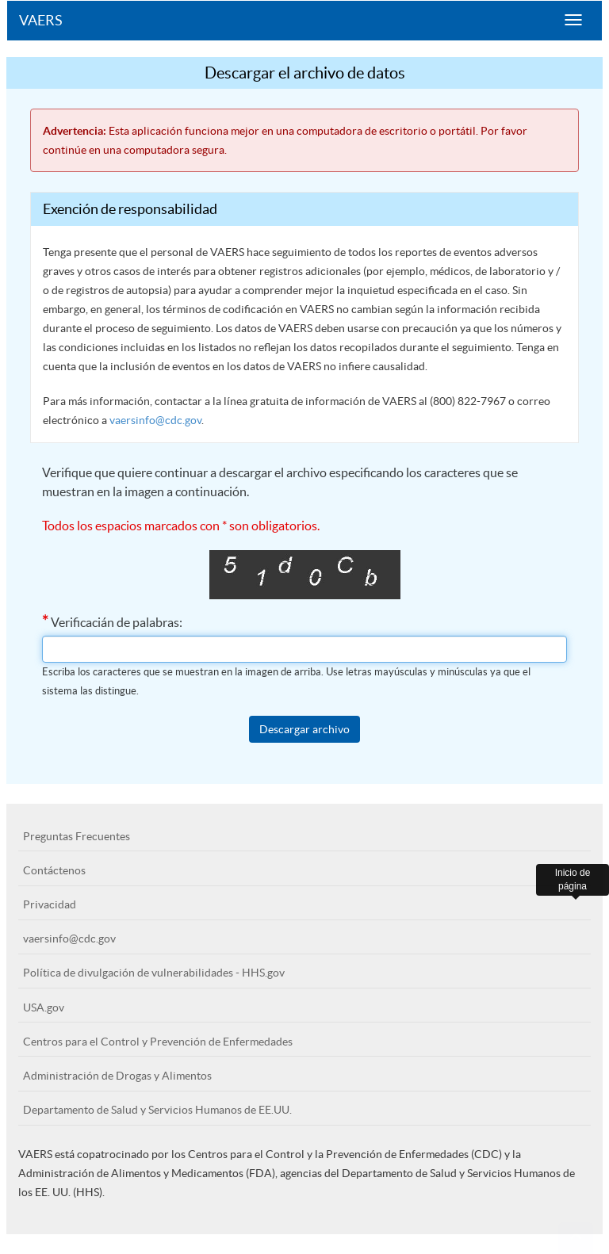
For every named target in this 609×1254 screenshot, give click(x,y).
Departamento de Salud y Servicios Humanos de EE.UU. (157, 1109)
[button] (575, 1238)
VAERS (41, 20)
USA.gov (43, 1007)
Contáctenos (54, 870)
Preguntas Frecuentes (76, 836)
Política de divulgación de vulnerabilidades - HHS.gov (154, 972)
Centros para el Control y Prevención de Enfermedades (158, 1041)
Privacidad (49, 904)
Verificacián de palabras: (112, 620)
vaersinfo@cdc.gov (155, 420)
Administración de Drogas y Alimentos (117, 1075)
